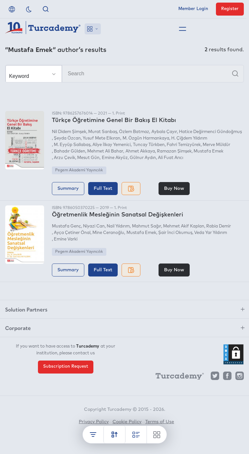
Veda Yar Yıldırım (210, 233)
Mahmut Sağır (146, 226)
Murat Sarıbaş (102, 132)
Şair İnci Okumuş (175, 233)
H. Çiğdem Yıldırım (189, 138)
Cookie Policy (127, 422)
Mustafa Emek (208, 151)
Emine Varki (65, 239)
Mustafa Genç (66, 226)
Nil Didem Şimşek (69, 132)
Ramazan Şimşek (174, 151)
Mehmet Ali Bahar (105, 151)
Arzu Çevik (64, 158)
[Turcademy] (177, 377)
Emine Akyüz (115, 158)
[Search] (124, 73)
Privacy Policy (94, 422)
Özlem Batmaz (134, 132)
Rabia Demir (218, 226)
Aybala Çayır (164, 132)
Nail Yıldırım (118, 226)
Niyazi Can (94, 226)
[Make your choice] (34, 74)
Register (230, 9)
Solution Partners (26, 309)
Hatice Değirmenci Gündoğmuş (210, 132)
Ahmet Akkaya (140, 151)
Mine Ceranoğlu (108, 233)
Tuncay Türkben (149, 145)
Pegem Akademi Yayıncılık (79, 170)
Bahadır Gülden (69, 151)
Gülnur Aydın (143, 158)
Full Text (103, 188)
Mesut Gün (88, 158)
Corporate (18, 328)
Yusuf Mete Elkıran (101, 138)
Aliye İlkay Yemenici (111, 145)
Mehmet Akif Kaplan (183, 226)
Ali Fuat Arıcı (170, 158)
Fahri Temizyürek (184, 145)
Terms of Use (159, 422)
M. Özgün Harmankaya (146, 138)
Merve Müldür (216, 145)
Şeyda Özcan (67, 138)
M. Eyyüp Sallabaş (72, 145)
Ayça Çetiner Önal (72, 233)
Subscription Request (65, 366)
